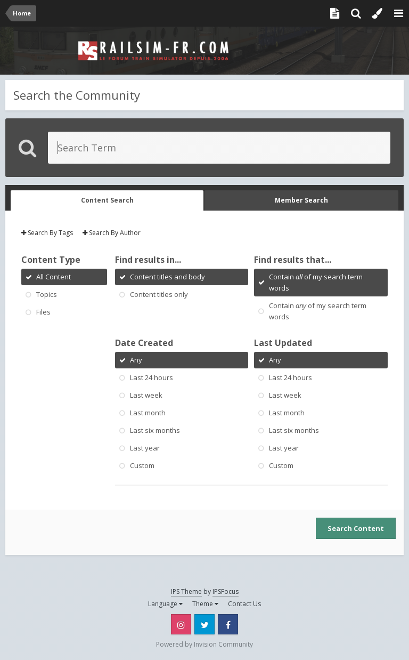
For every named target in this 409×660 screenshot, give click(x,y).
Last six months (155, 430)
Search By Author (112, 232)
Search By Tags (47, 232)
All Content (53, 276)
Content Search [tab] (107, 200)
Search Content (356, 528)
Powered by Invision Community (204, 644)
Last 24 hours (151, 377)
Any (136, 360)
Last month (148, 412)
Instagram (181, 624)
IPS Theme (186, 591)
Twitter (204, 624)
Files (43, 312)
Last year (145, 448)
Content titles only (159, 294)
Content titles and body (167, 276)
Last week (146, 395)
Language (165, 603)
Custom (142, 465)
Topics (46, 294)
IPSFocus (225, 591)
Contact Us (244, 603)
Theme (205, 603)
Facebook (228, 624)
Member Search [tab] (301, 200)
